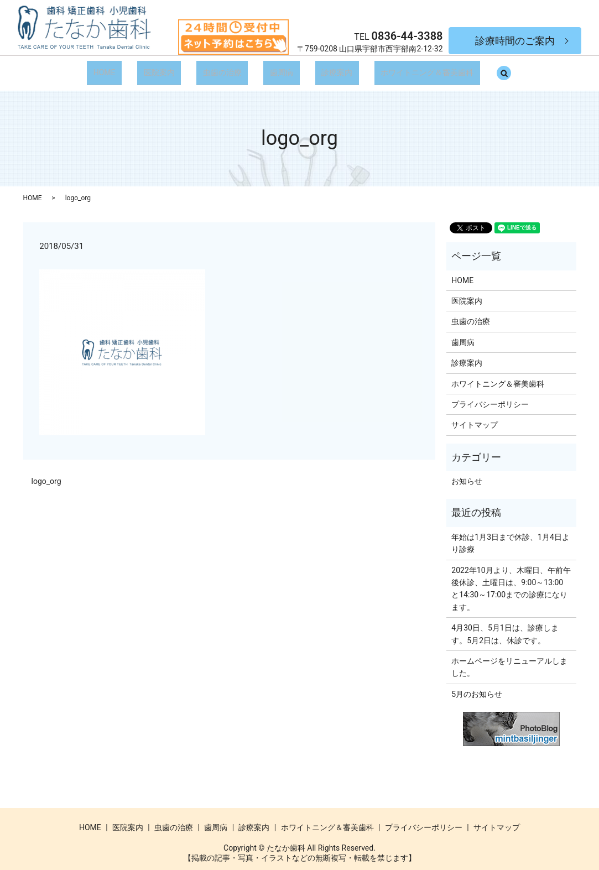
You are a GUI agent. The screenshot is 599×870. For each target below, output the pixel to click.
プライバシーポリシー (490, 397)
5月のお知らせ (476, 687)
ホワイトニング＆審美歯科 (414, 68)
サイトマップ (474, 418)
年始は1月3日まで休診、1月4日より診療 (510, 535)
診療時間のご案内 (515, 40)
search (495, 69)
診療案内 (329, 68)
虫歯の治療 (224, 68)
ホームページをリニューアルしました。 (509, 659)
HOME (117, 68)
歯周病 (278, 68)
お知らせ (466, 474)
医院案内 (166, 68)
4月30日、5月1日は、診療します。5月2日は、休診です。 (504, 626)
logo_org (46, 474)
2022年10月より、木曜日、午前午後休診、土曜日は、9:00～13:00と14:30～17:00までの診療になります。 (510, 582)
